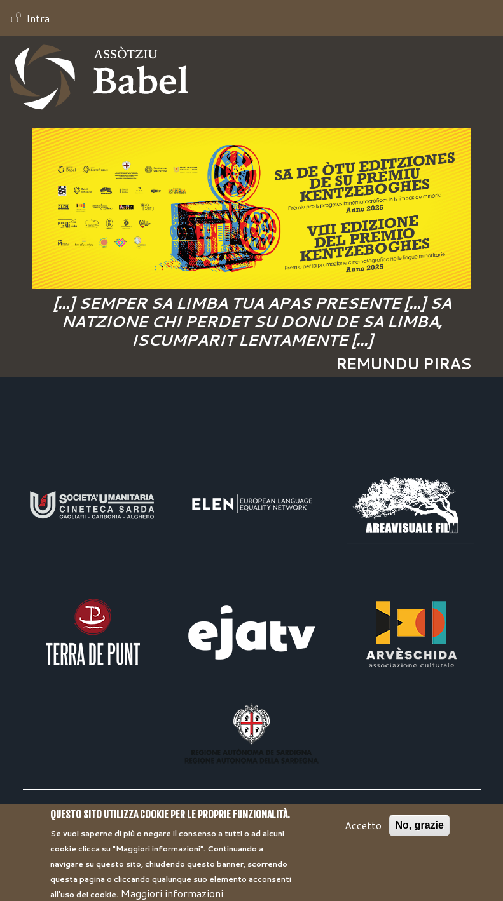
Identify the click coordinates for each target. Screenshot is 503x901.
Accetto (363, 832)
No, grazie (419, 832)
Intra (38, 18)
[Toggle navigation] (475, 77)
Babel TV (99, 77)
